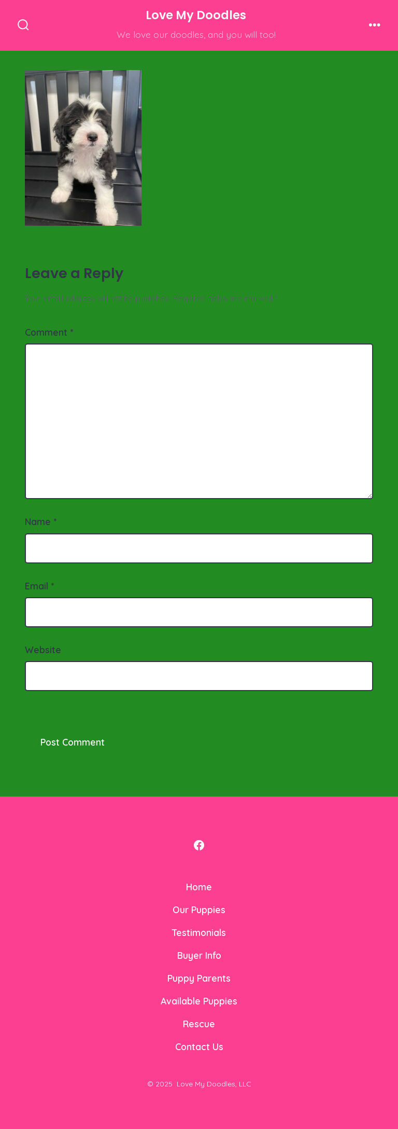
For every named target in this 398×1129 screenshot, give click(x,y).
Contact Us (199, 1046)
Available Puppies (199, 1001)
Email (39, 585)
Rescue (199, 1023)
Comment (49, 332)
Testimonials (199, 932)
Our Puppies (199, 909)
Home (199, 886)
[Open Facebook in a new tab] (199, 845)
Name (40, 521)
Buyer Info (199, 955)
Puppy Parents (199, 978)
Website (43, 649)
